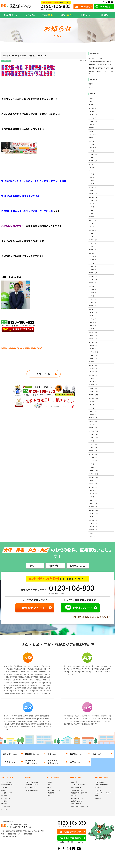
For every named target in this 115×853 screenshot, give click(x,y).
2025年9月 (92, 124)
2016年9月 (92, 480)
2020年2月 (92, 345)
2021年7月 (92, 289)
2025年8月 (92, 128)
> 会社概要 (4, 801)
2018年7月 (92, 408)
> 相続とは (73, 795)
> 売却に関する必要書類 (76, 790)
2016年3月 (92, 500)
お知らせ (90, 87)
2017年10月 (93, 437)
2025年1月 (92, 151)
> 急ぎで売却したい (30, 787)
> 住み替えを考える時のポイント (79, 806)
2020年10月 (92, 319)
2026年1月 (92, 111)
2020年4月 (92, 339)
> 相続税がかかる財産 (76, 801)
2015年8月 (92, 523)
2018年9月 (92, 401)
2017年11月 (93, 434)
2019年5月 (92, 375)
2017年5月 (92, 454)
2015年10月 (92, 517)
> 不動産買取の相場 (75, 787)
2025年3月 (92, 144)
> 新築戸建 (98, 787)
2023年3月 (92, 223)
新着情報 (6, 61)
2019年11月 (92, 355)
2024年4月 (92, 180)
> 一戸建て (50, 787)
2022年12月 (92, 233)
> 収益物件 (98, 798)
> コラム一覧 (73, 782)
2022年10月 (92, 240)
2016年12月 (93, 470)
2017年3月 (92, 461)
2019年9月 (92, 362)
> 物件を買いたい (100, 782)
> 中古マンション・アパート (103, 793)
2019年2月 (92, 385)
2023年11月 (92, 197)
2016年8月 (92, 484)
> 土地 (48, 795)
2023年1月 (92, 230)
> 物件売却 (4, 787)
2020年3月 (92, 342)
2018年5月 (92, 414)
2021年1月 (92, 309)
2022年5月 (92, 256)
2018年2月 (92, 424)
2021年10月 (92, 279)
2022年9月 (92, 243)
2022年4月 (92, 259)
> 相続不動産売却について (77, 798)
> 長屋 (48, 785)
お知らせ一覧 (43, 373)
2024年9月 (92, 164)
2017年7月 (92, 447)
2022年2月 (92, 266)
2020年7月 (92, 329)
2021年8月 (92, 286)
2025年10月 (92, 121)
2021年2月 (92, 306)
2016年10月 (93, 477)
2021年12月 (92, 273)
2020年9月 (92, 322)
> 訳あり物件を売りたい (31, 782)
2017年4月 (92, 457)
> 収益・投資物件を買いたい (103, 785)
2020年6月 (92, 332)
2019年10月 (92, 358)
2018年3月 (92, 421)
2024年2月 (92, 187)
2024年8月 (92, 167)
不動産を (47, 15)
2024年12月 (92, 154)
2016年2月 (92, 503)
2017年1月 (92, 467)
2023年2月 (92, 227)
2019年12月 (93, 352)
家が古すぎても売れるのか (95, 58)
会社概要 (104, 15)
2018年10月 (93, 398)
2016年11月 (93, 474)
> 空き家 (49, 782)
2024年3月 (92, 184)
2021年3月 (92, 302)
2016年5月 (92, 493)
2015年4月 (92, 536)
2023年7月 (92, 210)
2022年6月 (92, 253)
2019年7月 (92, 368)
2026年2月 (92, 108)
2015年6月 (92, 530)
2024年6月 (92, 174)
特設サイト (85, 15)
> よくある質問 (5, 798)
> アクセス (4, 809)
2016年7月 (92, 487)
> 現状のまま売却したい (31, 790)
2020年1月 (92, 348)
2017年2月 (92, 464)
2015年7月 (92, 526)
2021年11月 (92, 276)
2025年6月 (92, 134)
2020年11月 (92, 316)
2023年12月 (92, 194)
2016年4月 (92, 497)
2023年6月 (92, 213)
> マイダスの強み (6, 782)
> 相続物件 (4, 790)
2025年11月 (92, 118)
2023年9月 (92, 203)
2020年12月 (92, 312)
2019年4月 (92, 378)
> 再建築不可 (50, 793)
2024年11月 (92, 157)
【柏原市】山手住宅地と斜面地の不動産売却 (100, 61)
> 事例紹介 (4, 795)
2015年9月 (92, 520)
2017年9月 (92, 441)
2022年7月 (92, 250)
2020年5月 (92, 335)
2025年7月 (92, 131)
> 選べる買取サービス (7, 785)
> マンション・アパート (53, 790)
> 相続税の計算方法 (75, 804)
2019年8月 (92, 365)
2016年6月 (92, 490)
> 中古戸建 (98, 790)
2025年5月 (92, 138)
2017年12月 (93, 431)
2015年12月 (93, 510)
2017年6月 (92, 451)
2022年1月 (92, 269)
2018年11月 (93, 395)
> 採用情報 (4, 804)
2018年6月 (92, 411)
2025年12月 (92, 114)
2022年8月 (92, 246)
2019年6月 (92, 372)
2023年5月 (92, 217)
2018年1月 (92, 428)
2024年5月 (92, 177)
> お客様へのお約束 (6, 793)
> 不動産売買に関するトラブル (78, 793)
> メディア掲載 (5, 806)
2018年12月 (93, 391)
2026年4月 (92, 101)
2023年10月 (92, 200)
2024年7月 (92, 171)
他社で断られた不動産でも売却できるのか (99, 65)
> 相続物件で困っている (31, 785)
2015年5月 (92, 533)
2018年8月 (92, 404)
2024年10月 (92, 161)
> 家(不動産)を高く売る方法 (77, 785)
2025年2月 (92, 147)
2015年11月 (93, 513)
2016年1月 (92, 507)
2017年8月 (92, 444)
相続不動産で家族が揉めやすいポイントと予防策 (100, 72)
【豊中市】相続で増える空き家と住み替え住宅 (100, 68)
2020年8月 (92, 325)
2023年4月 (92, 220)
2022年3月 (92, 263)
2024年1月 (92, 190)
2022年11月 (92, 236)
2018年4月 (92, 418)
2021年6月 (92, 292)
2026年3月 (92, 105)
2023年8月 (92, 207)
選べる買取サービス (11, 15)
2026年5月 (92, 98)
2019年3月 (92, 381)
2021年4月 (92, 299)
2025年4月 (92, 141)
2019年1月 (92, 388)
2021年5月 (92, 296)
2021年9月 (92, 283)
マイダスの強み (29, 15)
